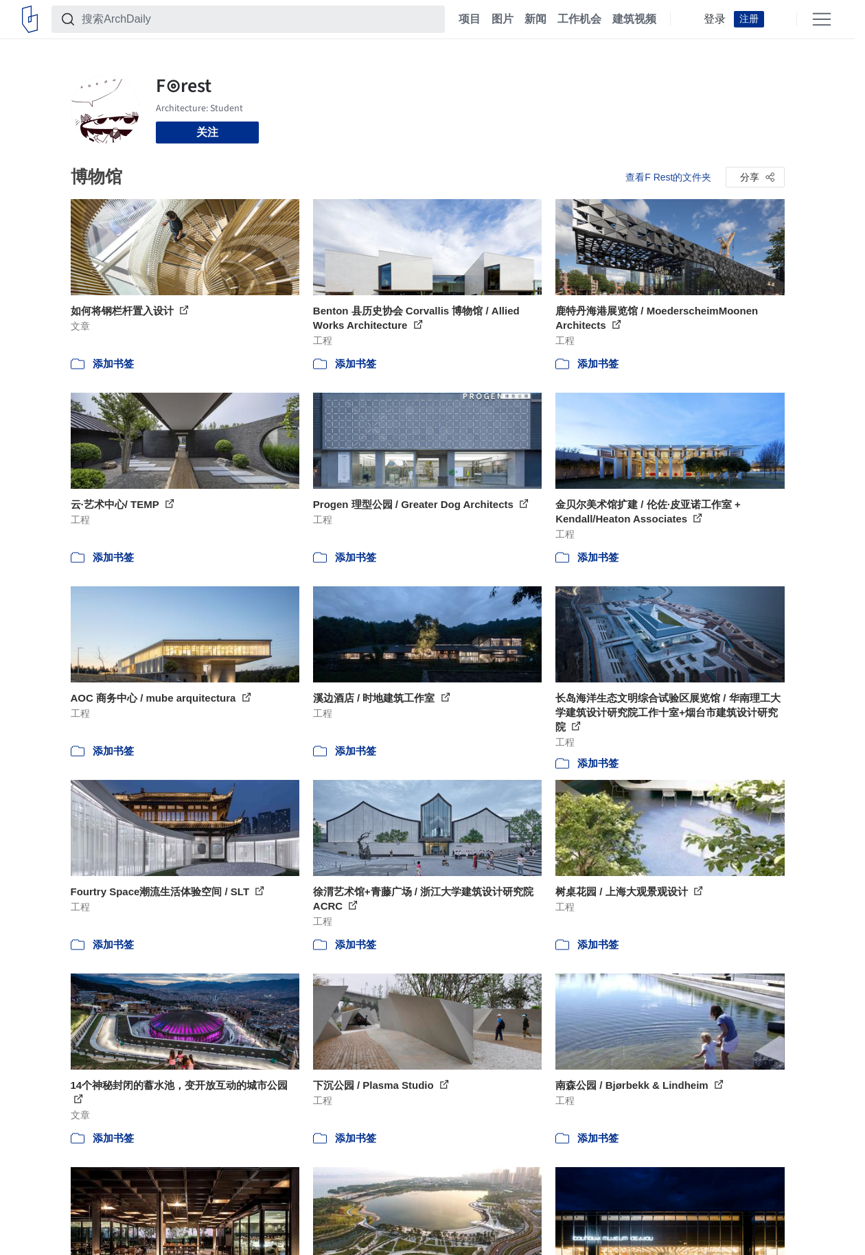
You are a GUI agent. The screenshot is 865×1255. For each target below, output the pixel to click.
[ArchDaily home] (30, 19)
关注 (207, 132)
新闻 (535, 19)
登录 (715, 19)
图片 (503, 19)
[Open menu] (822, 19)
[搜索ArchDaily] (259, 19)
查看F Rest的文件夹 (668, 177)
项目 (470, 19)
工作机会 (579, 19)
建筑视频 (634, 19)
